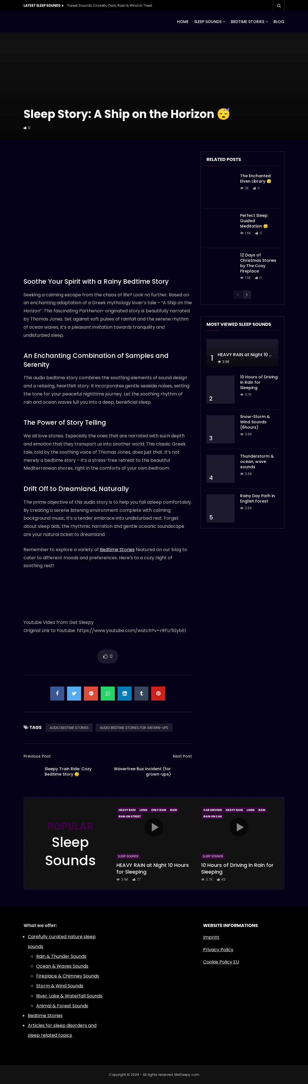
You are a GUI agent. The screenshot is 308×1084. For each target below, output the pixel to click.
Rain (173, 810)
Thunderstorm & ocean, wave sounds (257, 461)
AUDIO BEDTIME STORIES (69, 727)
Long (143, 810)
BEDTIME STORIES (247, 21)
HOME (183, 21)
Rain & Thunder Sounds (61, 956)
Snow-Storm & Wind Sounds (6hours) (255, 422)
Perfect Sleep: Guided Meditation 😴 (254, 221)
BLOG (278, 21)
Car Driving (212, 810)
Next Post (182, 756)
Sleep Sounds (128, 856)
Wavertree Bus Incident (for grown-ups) (142, 771)
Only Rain (158, 810)
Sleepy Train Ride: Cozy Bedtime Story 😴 (68, 771)
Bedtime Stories (117, 549)
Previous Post (37, 756)
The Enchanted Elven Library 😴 (255, 178)
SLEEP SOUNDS (208, 21)
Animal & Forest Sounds (62, 1006)
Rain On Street (130, 816)
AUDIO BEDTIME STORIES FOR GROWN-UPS (134, 727)
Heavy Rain (127, 810)
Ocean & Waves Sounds (62, 966)
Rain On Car (212, 816)
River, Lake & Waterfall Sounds (69, 996)
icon (154, 827)
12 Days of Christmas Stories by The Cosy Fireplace (258, 263)
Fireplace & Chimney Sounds (67, 976)
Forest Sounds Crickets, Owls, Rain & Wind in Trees (110, 5)
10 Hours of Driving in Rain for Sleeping (259, 382)
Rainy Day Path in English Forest (257, 498)
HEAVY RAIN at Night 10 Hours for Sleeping (152, 868)
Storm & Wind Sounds (59, 986)
